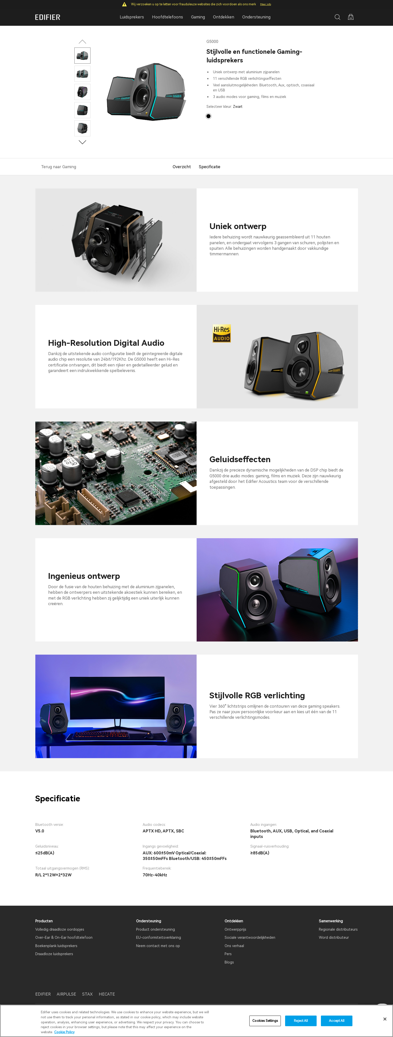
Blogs (229, 962)
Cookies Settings (265, 1023)
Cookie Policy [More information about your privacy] (64, 1034)
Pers (228, 954)
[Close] (384, 1021)
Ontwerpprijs (235, 929)
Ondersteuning (256, 17)
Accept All (336, 1023)
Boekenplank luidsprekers (56, 946)
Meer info (265, 4)
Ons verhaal (234, 946)
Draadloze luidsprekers (54, 954)
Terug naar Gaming (58, 166)
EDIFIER (43, 994)
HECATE (107, 994)
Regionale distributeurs (338, 929)
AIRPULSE (66, 994)
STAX (87, 994)
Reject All (301, 1023)
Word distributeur (334, 937)
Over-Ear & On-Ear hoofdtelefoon (64, 937)
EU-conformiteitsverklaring (158, 937)
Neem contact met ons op (158, 946)
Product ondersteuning (155, 929)
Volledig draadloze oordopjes (59, 929)
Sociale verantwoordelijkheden (250, 937)
